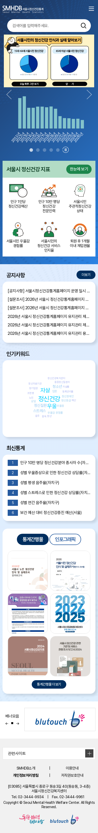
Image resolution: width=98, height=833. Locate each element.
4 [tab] (51, 150)
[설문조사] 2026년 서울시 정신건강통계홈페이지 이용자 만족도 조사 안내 (49, 307)
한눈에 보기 (79, 169)
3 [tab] (44, 150)
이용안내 (72, 768)
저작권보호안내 (72, 775)
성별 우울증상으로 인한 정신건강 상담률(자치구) (49, 473)
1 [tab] (31, 150)
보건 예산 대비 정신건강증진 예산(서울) (45, 513)
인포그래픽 (65, 539)
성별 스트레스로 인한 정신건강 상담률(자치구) (49, 493)
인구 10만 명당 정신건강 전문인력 (49, 197)
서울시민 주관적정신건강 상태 (80, 197)
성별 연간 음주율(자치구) (33, 503)
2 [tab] (37, 150)
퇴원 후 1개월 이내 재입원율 (80, 234)
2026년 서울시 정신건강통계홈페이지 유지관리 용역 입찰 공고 (49, 333)
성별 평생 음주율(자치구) (33, 483)
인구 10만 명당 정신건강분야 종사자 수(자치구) (49, 463)
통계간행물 (33, 539)
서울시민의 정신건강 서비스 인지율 (49, 237)
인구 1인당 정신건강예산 (18, 195)
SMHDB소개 (26, 768)
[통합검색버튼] (83, 25)
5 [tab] (57, 150)
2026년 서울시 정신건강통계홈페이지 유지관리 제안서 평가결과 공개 (49, 316)
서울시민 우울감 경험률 (18, 234)
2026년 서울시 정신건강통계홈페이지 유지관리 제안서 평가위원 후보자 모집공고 (49, 325)
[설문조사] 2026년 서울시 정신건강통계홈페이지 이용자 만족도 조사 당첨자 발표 (49, 299)
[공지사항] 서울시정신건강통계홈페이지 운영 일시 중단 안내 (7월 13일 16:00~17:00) (49, 291)
